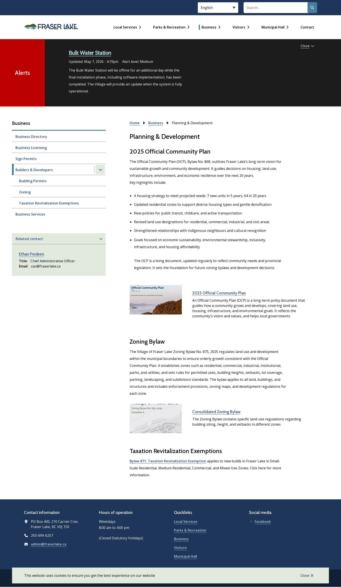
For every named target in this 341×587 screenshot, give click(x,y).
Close (304, 575)
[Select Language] (218, 7)
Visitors (238, 27)
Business (209, 27)
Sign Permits (26, 158)
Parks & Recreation (169, 27)
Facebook (260, 521)
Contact (307, 27)
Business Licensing (31, 147)
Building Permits (33, 181)
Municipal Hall (272, 27)
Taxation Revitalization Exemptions (49, 203)
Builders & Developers (34, 169)
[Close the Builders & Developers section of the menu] (100, 169)
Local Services (125, 27)
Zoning (25, 192)
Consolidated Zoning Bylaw (216, 411)
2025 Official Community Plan (219, 293)
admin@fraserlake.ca (48, 544)
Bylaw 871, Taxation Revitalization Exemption (168, 461)
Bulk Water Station (90, 53)
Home (135, 122)
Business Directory (31, 136)
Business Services (30, 214)
